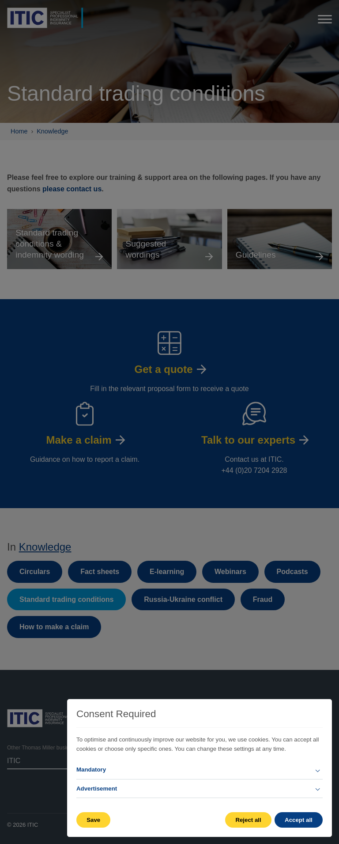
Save (93, 820)
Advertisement (96, 788)
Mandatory (91, 769)
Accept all (299, 820)
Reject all (247, 820)
